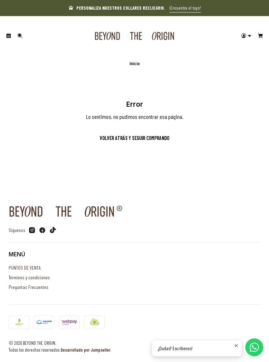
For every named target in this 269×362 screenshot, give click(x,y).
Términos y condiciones (29, 277)
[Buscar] (19, 36)
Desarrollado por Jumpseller (85, 350)
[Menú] (8, 36)
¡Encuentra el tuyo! (185, 8)
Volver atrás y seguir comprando (134, 138)
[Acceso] (246, 36)
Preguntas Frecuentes (28, 287)
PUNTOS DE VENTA (25, 268)
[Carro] (260, 36)
